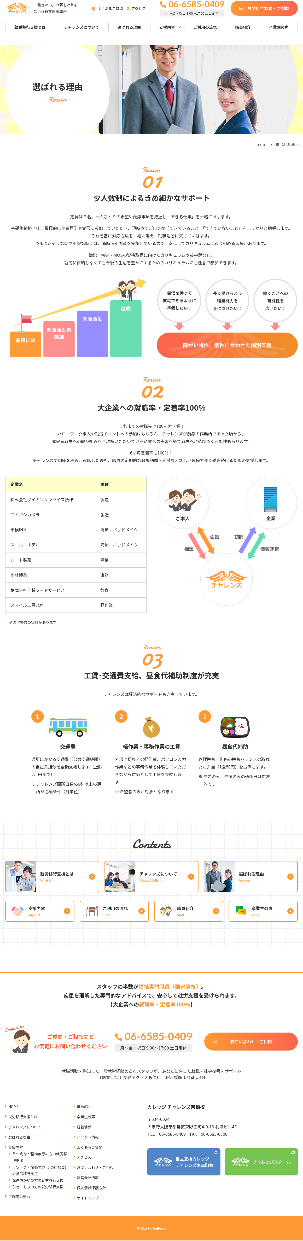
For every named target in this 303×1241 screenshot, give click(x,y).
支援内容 (167, 33)
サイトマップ (89, 1191)
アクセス (146, 15)
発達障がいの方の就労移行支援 (37, 1173)
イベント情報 (89, 1130)
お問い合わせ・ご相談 (268, 14)
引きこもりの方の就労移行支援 (37, 1180)
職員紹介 (243, 33)
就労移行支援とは (30, 33)
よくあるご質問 (118, 15)
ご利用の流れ (205, 33)
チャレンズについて (81, 33)
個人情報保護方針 (93, 1181)
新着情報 (85, 1120)
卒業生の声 (279, 33)
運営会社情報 (89, 1170)
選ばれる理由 (129, 33)
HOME (261, 144)
